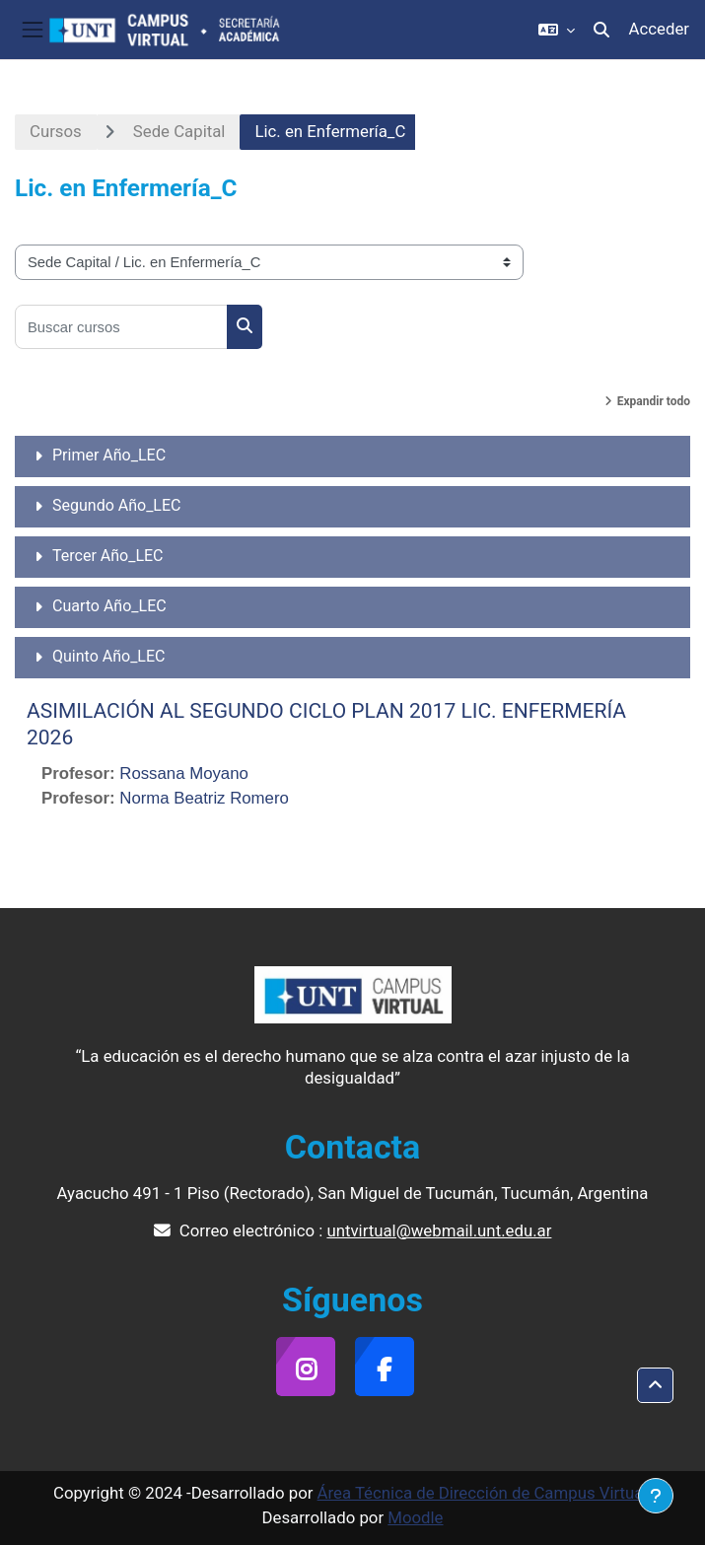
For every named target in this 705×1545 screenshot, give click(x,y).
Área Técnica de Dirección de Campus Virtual (482, 1493)
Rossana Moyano (183, 773)
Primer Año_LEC (109, 455)
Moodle (415, 1517)
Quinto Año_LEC (108, 656)
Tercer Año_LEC (108, 555)
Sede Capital (179, 131)
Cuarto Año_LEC (109, 606)
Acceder (659, 28)
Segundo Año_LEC (116, 505)
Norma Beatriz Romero (204, 798)
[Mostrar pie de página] (655, 1495)
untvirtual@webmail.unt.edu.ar (438, 1230)
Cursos (56, 131)
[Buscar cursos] (121, 327)
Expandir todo (653, 401)
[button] (557, 29)
